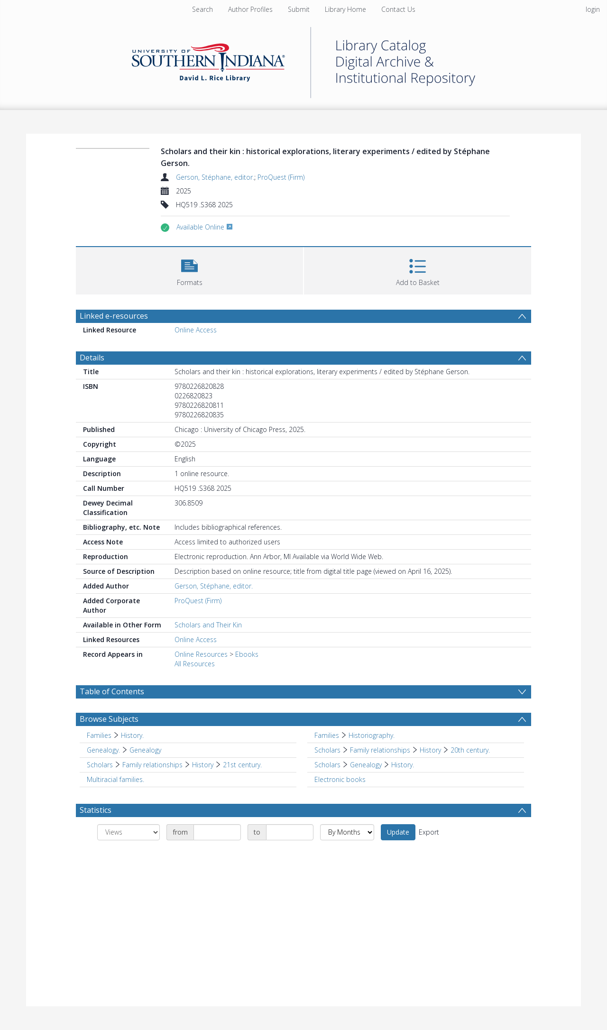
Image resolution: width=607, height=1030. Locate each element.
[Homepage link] (303, 60)
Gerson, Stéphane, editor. (215, 177)
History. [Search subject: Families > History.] (132, 735)
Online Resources (201, 654)
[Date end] (289, 832)
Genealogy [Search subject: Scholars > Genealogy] (366, 764)
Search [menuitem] (202, 9)
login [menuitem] (593, 9)
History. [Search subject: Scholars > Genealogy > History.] (402, 764)
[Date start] (217, 832)
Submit (299, 9)
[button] (189, 269)
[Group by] (128, 832)
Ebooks (246, 654)
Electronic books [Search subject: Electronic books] (340, 779)
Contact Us (398, 9)
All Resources (195, 663)
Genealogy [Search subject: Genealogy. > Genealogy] (145, 749)
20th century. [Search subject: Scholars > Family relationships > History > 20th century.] (470, 749)
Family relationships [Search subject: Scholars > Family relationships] (380, 749)
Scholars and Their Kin (208, 624)
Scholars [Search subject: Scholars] (327, 749)
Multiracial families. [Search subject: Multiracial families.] (115, 779)
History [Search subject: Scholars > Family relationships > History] (430, 749)
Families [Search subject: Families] (99, 735)
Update (398, 832)
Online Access (196, 329)
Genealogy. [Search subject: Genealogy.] (103, 749)
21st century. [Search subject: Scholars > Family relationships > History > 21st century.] (242, 764)
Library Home (345, 9)
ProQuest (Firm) (281, 177)
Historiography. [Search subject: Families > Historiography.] (372, 735)
